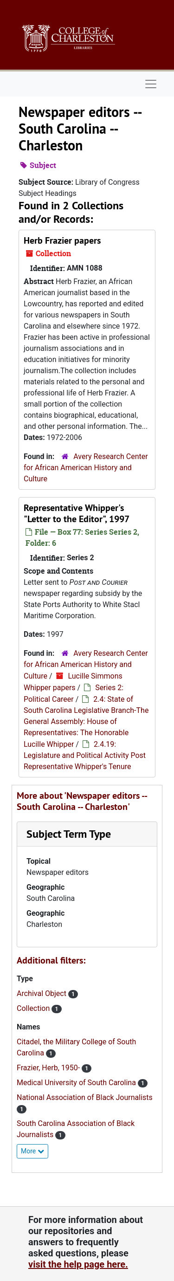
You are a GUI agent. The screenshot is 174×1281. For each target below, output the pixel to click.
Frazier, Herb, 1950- (49, 1067)
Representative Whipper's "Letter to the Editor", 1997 (76, 513)
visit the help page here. (78, 1264)
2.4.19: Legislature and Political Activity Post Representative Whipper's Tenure (85, 755)
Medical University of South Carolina (77, 1082)
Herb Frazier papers (62, 240)
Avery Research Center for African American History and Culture (86, 467)
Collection (34, 1008)
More (32, 1151)
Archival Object (42, 993)
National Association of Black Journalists (85, 1097)
